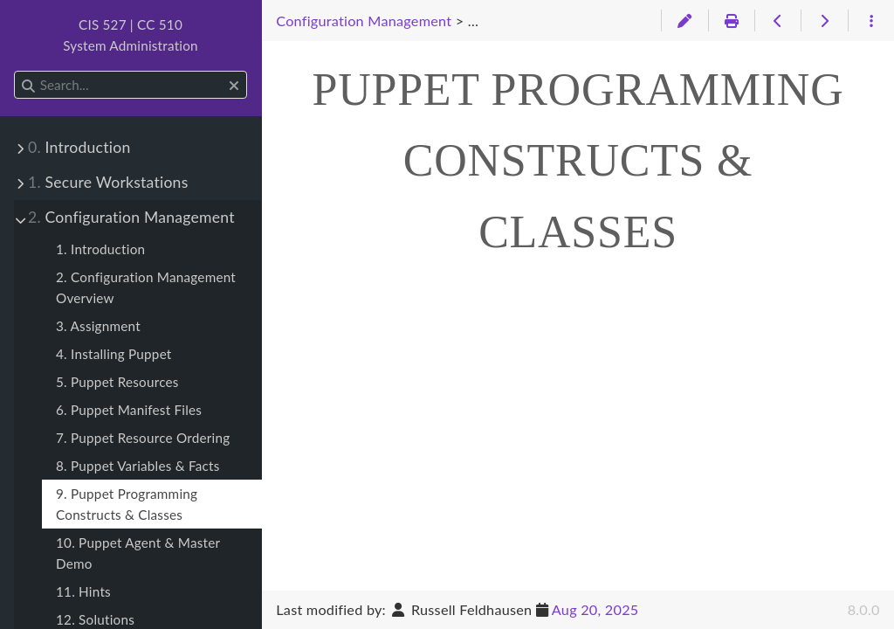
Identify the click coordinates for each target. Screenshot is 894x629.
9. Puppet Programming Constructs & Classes (126, 504)
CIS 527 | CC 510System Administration (130, 35)
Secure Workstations (108, 182)
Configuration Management (131, 217)
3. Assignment (98, 326)
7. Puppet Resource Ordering (143, 438)
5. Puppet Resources (117, 382)
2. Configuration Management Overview (146, 287)
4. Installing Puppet (114, 354)
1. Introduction (100, 249)
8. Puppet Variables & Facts (138, 465)
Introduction (79, 147)
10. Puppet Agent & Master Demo (138, 553)
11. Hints (83, 591)
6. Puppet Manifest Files (129, 410)
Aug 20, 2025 (595, 609)
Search (15, 71)
